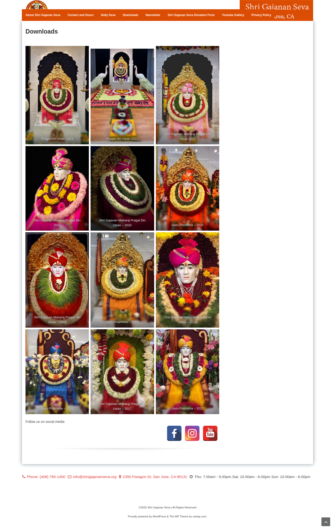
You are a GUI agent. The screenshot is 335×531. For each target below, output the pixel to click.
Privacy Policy (261, 15)
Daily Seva (108, 15)
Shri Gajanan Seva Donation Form (191, 15)
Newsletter (153, 15)
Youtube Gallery (233, 15)
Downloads (130, 15)
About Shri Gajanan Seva (42, 15)
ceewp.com (199, 516)
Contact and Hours (80, 15)
